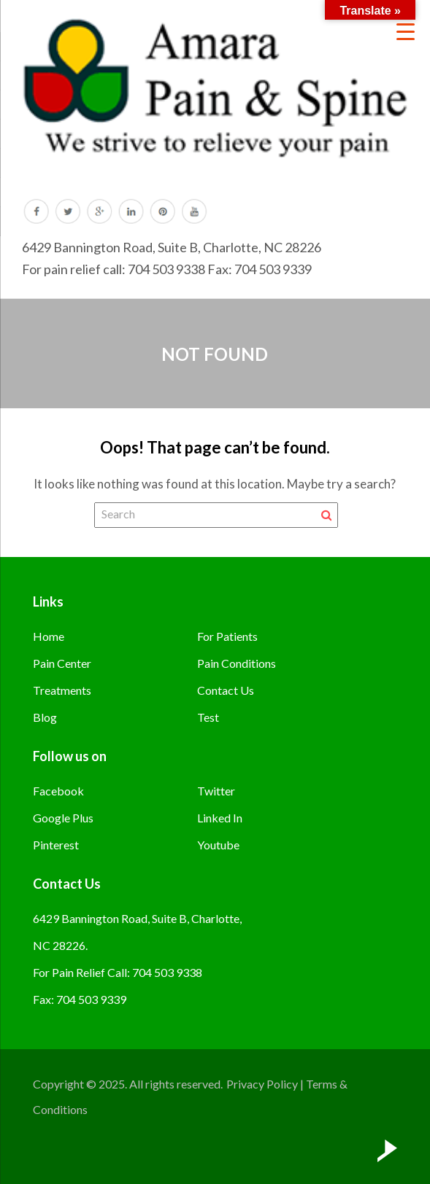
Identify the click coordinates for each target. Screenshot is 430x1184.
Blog (45, 717)
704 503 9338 (166, 269)
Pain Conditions (236, 663)
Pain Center (62, 663)
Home (48, 636)
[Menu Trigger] (405, 31)
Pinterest (56, 845)
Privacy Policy (262, 1084)
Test (208, 717)
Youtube (218, 845)
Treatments (62, 690)
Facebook (58, 791)
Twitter (216, 791)
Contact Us (225, 690)
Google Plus (63, 818)
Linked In (219, 818)
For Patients (227, 636)
